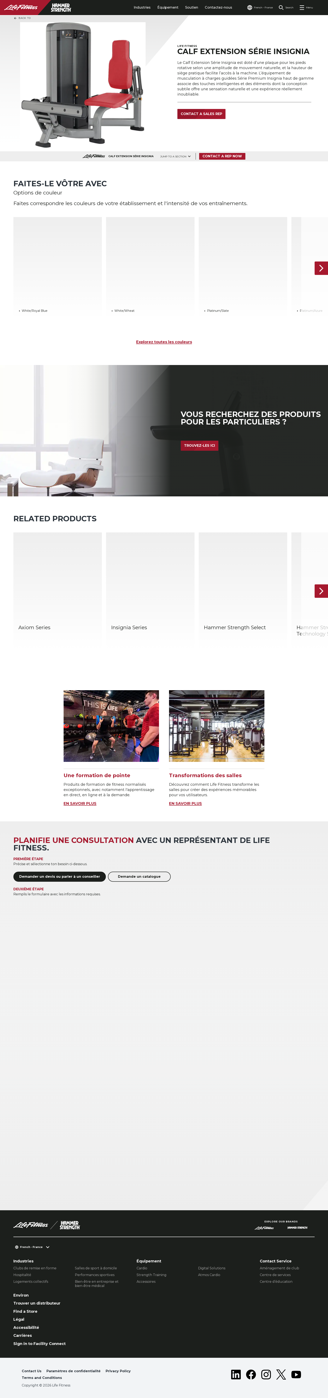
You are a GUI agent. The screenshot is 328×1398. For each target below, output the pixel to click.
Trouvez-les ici (199, 446)
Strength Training (152, 1275)
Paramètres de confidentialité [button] (73, 1371)
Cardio (142, 1268)
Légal (18, 1319)
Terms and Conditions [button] (42, 1378)
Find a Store (25, 1311)
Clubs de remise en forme (34, 1268)
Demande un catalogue (139, 877)
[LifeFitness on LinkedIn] (236, 1375)
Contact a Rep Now (222, 156)
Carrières (22, 1335)
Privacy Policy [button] (118, 1371)
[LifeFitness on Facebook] (251, 1375)
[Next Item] (321, 268)
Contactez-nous (218, 7)
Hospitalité (22, 1275)
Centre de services (275, 1275)
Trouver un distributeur (36, 1303)
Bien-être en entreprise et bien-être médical (97, 1284)
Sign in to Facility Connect (39, 1343)
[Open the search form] (286, 7)
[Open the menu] (306, 7)
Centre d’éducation (276, 1282)
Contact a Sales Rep (201, 114)
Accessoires (146, 1282)
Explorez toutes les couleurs (164, 342)
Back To (22, 18)
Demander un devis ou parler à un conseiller (59, 877)
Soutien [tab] (191, 7)
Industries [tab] (142, 7)
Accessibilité (26, 1327)
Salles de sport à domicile (96, 1268)
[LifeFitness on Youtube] (296, 1375)
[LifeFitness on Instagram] (266, 1375)
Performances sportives (94, 1275)
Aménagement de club (279, 1268)
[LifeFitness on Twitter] (281, 1375)
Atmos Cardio (209, 1275)
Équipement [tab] (167, 7)
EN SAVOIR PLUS (80, 803)
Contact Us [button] (31, 1371)
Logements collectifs (30, 1282)
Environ (21, 1295)
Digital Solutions (211, 1268)
